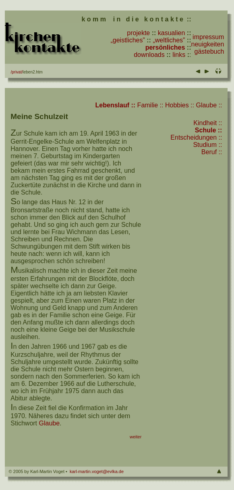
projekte (138, 32)
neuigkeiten (207, 44)
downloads (149, 54)
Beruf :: (211, 152)
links (178, 54)
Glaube (49, 423)
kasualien (171, 32)
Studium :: (207, 144)
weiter (135, 436)
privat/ (17, 72)
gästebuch (209, 51)
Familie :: (150, 105)
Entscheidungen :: (196, 137)
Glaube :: (209, 105)
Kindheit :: (207, 122)
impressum (208, 37)
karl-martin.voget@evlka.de (97, 471)
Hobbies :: (179, 105)
